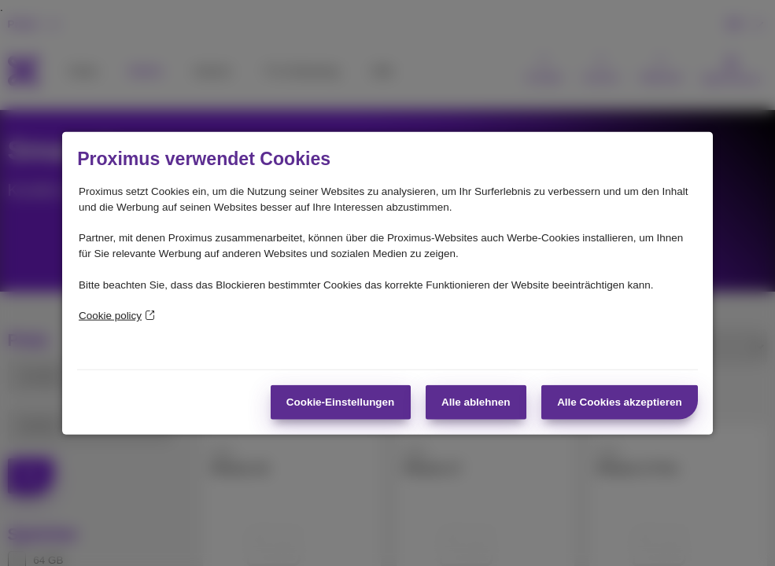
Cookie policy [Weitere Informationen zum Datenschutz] (117, 316)
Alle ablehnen (475, 401)
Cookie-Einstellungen (340, 401)
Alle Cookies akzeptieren (619, 401)
